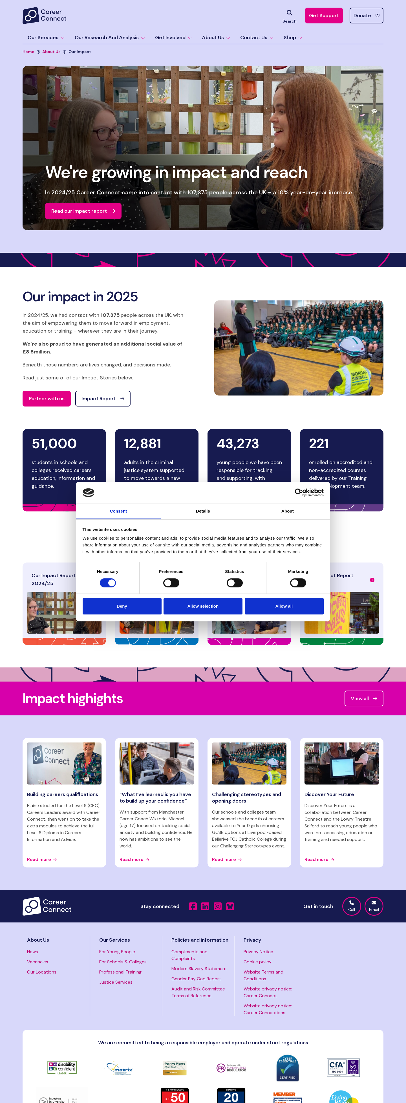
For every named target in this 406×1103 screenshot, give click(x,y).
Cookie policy (258, 962)
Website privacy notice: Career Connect (268, 992)
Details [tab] (203, 511)
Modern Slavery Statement (199, 969)
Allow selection (203, 606)
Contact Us (256, 37)
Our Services (46, 37)
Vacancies (37, 962)
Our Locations (41, 972)
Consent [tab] (118, 511)
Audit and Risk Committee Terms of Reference (198, 992)
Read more (42, 859)
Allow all (284, 606)
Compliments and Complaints (189, 955)
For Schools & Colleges (123, 962)
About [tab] (287, 511)
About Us (216, 37)
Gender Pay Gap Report (196, 979)
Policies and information (199, 940)
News (32, 952)
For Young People (117, 952)
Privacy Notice (258, 952)
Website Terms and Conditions (263, 975)
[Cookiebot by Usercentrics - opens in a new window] (299, 493)
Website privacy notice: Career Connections (268, 1009)
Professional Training (120, 972)
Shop (293, 37)
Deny (122, 606)
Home (28, 51)
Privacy (252, 940)
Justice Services (116, 982)
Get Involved (173, 37)
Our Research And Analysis (110, 37)
